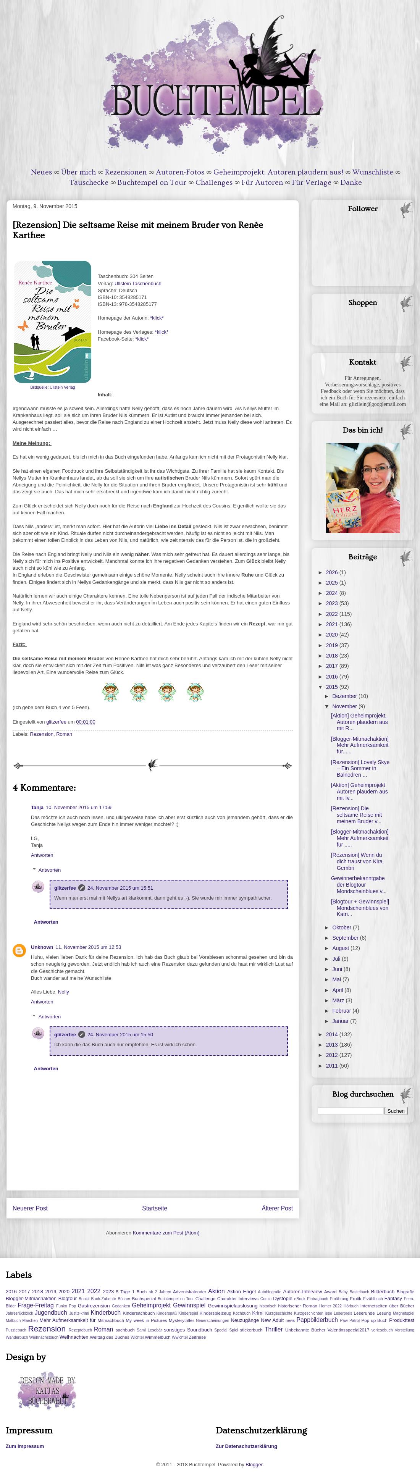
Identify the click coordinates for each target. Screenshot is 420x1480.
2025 (332, 583)
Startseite (154, 1208)
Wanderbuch (17, 1337)
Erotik (355, 1298)
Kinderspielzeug (215, 1312)
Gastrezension (94, 1306)
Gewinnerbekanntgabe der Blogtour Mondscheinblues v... (358, 884)
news (290, 1320)
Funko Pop (66, 1306)
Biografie (405, 1291)
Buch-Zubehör (103, 1299)
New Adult (272, 1320)
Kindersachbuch (139, 1312)
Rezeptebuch (80, 1330)
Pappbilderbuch (317, 1320)
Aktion (216, 1291)
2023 (332, 603)
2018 (332, 656)
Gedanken (121, 1306)
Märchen (30, 1320)
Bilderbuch (382, 1291)
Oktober (342, 927)
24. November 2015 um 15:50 (120, 1034)
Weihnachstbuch (43, 1337)
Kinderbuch (105, 1312)
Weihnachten (74, 1337)
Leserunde (364, 1312)
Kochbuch (241, 1313)
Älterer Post (277, 1208)
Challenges (214, 182)
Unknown (42, 947)
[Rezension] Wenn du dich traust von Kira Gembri (357, 861)
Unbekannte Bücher (305, 1329)
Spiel (233, 1330)
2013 (332, 1045)
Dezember (345, 696)
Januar (341, 1021)
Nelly (63, 992)
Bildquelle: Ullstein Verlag (52, 387)
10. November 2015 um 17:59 (78, 807)
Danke (351, 182)
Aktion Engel (241, 1291)
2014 (332, 1034)
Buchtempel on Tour (152, 182)
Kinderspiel (188, 1313)
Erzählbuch (373, 1299)
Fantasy (393, 1298)
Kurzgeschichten (308, 1313)
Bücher (124, 1299)
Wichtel (137, 1337)
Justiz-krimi (79, 1313)
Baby (343, 1292)
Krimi (257, 1313)
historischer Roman (297, 1305)
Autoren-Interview (302, 1291)
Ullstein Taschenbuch (139, 283)
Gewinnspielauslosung (232, 1306)
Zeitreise (197, 1337)
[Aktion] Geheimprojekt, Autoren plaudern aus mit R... (359, 722)
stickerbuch (251, 1329)
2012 (332, 1055)
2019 (332, 645)
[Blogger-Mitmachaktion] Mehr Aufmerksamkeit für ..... (360, 838)
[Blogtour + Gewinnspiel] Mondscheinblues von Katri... (360, 908)
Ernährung (339, 1299)
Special (220, 1330)
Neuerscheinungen (212, 1320)
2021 (332, 624)
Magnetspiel (403, 1313)
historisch (268, 1306)
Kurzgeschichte (278, 1313)
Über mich (78, 172)
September (346, 938)
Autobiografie (269, 1292)
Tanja (37, 807)
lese (328, 1313)
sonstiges (174, 1330)
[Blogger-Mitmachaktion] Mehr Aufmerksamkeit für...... (360, 745)
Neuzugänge (245, 1320)
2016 (332, 677)
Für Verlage (311, 182)
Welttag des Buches (109, 1337)
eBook (299, 1299)
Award (330, 1291)
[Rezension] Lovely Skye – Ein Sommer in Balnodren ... (360, 768)
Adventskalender (189, 1291)
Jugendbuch (51, 1312)
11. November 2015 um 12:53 (88, 947)
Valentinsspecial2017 (349, 1329)
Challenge (205, 1298)
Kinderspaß (167, 1313)
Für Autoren (262, 182)
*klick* (156, 318)
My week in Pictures (146, 1320)
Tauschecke (88, 182)
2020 (332, 635)
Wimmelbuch (158, 1337)
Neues (41, 172)
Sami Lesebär (149, 1330)
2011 (332, 1066)
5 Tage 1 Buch (131, 1291)
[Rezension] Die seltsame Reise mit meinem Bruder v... (356, 814)
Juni (338, 969)
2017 (332, 666)
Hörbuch (351, 1306)
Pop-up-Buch (374, 1320)
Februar (342, 1011)
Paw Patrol (350, 1320)
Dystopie (282, 1298)
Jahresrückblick (19, 1313)
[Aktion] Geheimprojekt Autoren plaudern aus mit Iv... (359, 791)
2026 (332, 572)
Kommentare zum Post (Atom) (166, 1233)
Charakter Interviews (237, 1298)
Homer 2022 (330, 1306)
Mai (337, 979)
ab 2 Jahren (160, 1292)
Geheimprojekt (151, 1305)
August (341, 948)
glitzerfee (65, 888)
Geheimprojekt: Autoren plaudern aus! (278, 172)
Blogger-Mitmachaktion (31, 1298)
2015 (332, 687)
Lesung (383, 1312)
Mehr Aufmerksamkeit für (67, 1320)
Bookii (84, 1299)
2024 (332, 593)
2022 (332, 614)
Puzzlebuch (16, 1330)
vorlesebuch (382, 1330)
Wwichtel (180, 1337)
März (339, 1000)
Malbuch (13, 1320)
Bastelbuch (359, 1292)
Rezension (41, 734)
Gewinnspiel (189, 1305)
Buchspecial (144, 1298)
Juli (337, 959)
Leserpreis (343, 1313)
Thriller (274, 1329)
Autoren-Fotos (180, 172)
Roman (64, 734)
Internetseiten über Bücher (387, 1305)
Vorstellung (404, 1330)
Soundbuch (199, 1330)
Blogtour (67, 1298)
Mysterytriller (181, 1320)
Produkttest (401, 1320)
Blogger (254, 1464)
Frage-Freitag (35, 1305)
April (338, 990)
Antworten (42, 855)
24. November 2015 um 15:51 (120, 888)
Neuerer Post (30, 1208)
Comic (265, 1299)
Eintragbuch (317, 1299)
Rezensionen (126, 172)
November (345, 706)
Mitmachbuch (110, 1320)
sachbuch (125, 1329)
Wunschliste (372, 172)
